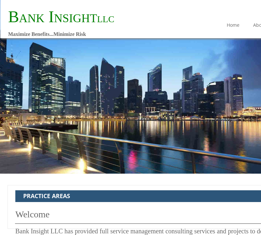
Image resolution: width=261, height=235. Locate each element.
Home (233, 25)
